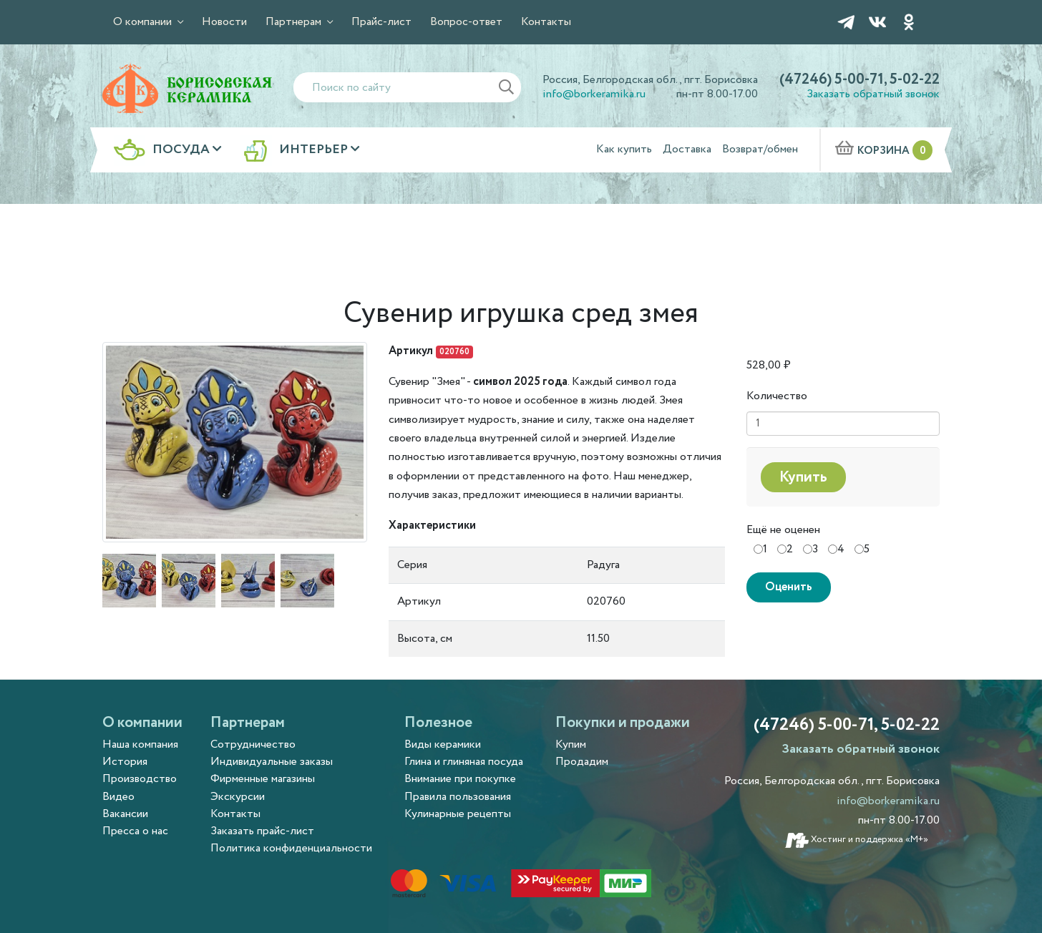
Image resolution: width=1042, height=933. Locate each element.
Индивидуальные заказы (271, 761)
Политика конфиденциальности (291, 848)
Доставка (687, 149)
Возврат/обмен (760, 149)
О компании (144, 22)
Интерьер (315, 150)
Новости (224, 22)
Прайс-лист (381, 22)
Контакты (546, 22)
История (124, 761)
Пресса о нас (135, 831)
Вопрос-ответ (466, 22)
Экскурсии (237, 796)
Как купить (624, 149)
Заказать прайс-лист (262, 831)
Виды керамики (442, 744)
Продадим (581, 761)
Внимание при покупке (460, 779)
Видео (118, 796)
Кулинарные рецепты (457, 814)
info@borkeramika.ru (594, 94)
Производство (139, 779)
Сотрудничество (253, 744)
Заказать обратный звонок (873, 94)
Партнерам (295, 22)
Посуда (182, 150)
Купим (570, 744)
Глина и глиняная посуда (463, 761)
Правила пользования (457, 796)
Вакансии (125, 814)
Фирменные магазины (262, 779)
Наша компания (140, 744)
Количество (776, 396)
